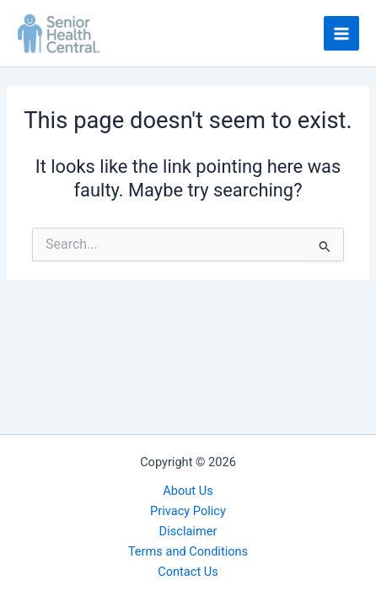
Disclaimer (188, 531)
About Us (187, 490)
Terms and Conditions (188, 551)
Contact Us (188, 571)
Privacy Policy (188, 510)
